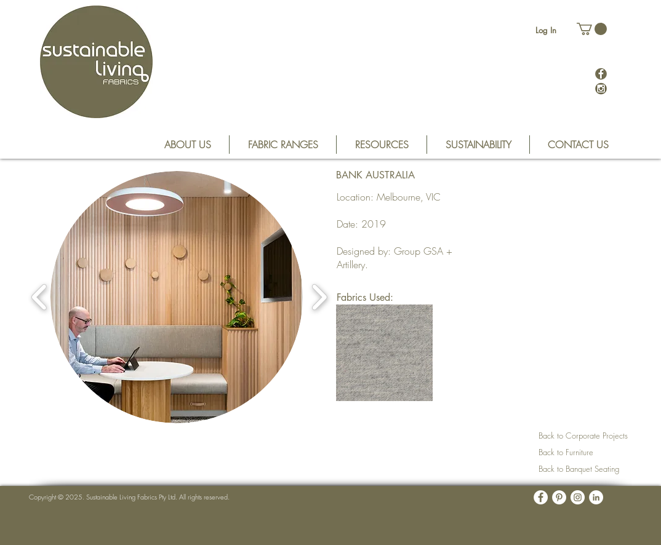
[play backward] (40, 297)
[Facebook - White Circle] (541, 497)
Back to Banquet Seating (579, 468)
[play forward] (319, 297)
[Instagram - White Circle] (578, 497)
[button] (592, 29)
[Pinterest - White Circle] (559, 497)
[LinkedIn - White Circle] (596, 497)
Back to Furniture (566, 452)
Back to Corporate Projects (583, 435)
